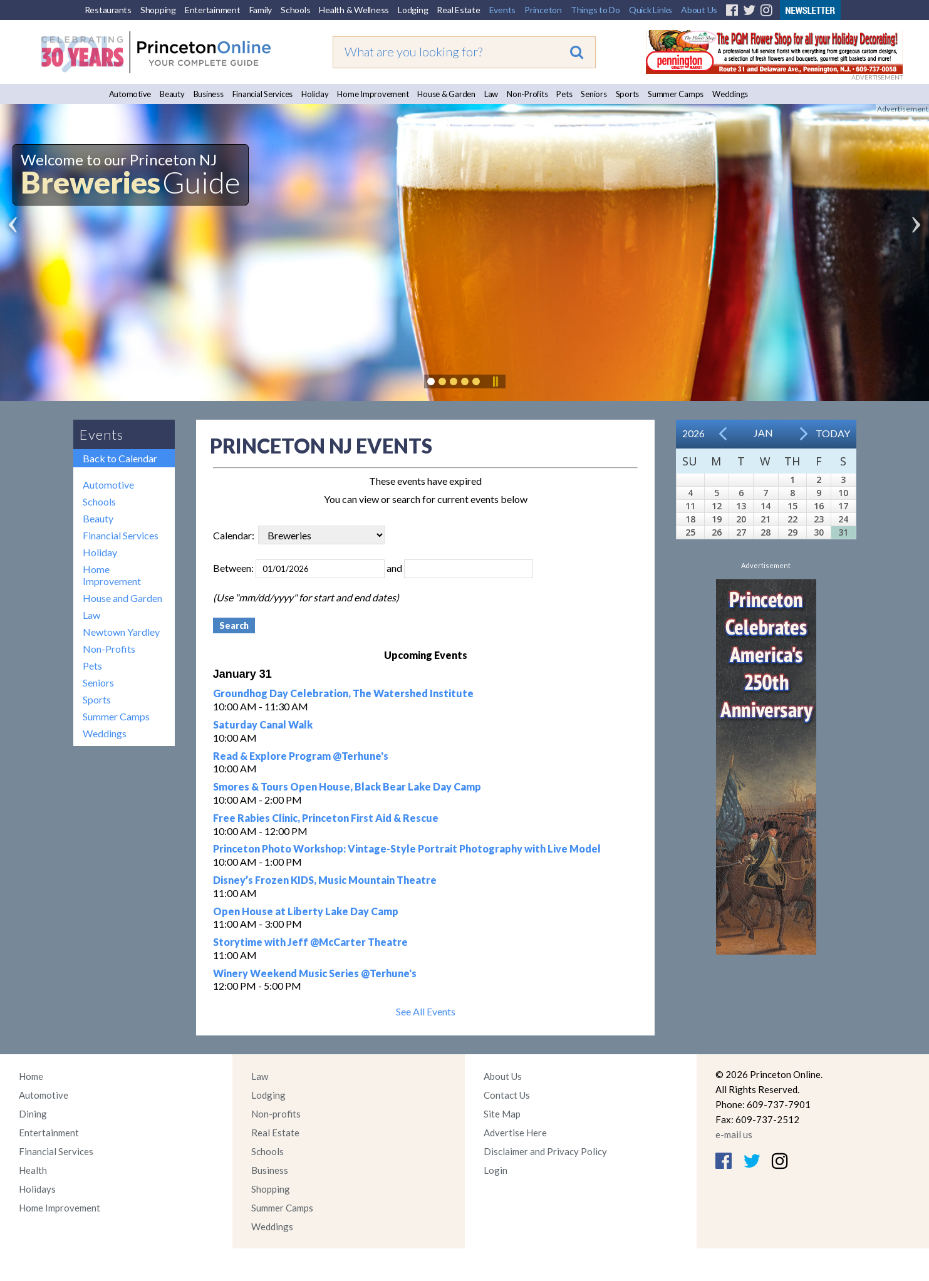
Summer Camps (675, 94)
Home (31, 1076)
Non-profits (276, 1113)
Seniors (593, 94)
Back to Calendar (120, 458)
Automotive (130, 94)
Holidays (37, 1189)
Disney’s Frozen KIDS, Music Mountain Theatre (325, 880)
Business (209, 94)
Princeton (543, 9)
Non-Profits (527, 94)
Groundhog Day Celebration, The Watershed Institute (343, 693)
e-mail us (733, 1134)
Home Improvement (372, 94)
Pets (564, 94)
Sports (628, 94)
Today (833, 433)
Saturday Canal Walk (263, 724)
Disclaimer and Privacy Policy (545, 1151)
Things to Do (595, 9)
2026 (693, 433)
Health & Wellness (354, 9)
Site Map (502, 1113)
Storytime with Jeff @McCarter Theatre (310, 942)
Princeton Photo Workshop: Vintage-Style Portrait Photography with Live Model (407, 848)
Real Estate (458, 9)
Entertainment (213, 9)
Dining (33, 1113)
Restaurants (108, 9)
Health (33, 1170)
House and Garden (122, 598)
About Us (699, 9)
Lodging (413, 9)
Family (260, 9)
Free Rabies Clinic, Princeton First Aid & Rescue (326, 818)
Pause (495, 381)
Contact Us (507, 1095)
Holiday (314, 94)
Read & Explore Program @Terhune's (300, 756)
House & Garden (446, 94)
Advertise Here (515, 1132)
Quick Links (650, 9)
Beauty (172, 94)
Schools (295, 9)
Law (491, 94)
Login (495, 1170)
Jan (763, 432)
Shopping (158, 9)
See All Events (425, 1011)
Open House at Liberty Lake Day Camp (305, 911)
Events (502, 9)
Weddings (730, 94)
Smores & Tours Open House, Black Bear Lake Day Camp (347, 786)
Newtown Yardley (121, 632)
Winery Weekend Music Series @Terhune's (315, 973)
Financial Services (262, 94)
